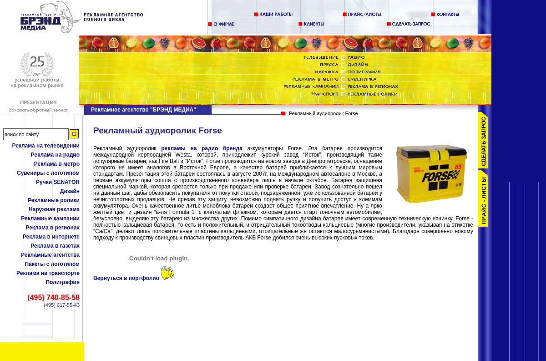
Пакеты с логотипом (52, 264)
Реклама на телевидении (46, 145)
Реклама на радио (55, 155)
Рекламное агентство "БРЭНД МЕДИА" (143, 110)
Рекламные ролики (54, 200)
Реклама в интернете (51, 236)
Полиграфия (63, 282)
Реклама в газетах (55, 246)
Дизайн (70, 191)
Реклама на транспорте (48, 273)
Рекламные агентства (50, 255)
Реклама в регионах (52, 227)
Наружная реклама (54, 209)
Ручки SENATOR (58, 182)
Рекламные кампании (50, 218)
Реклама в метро (57, 164)
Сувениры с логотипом (48, 173)
